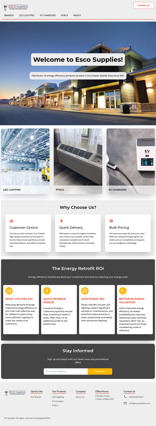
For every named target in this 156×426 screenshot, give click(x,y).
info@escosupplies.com (139, 403)
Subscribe (100, 371)
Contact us (144, 5)
